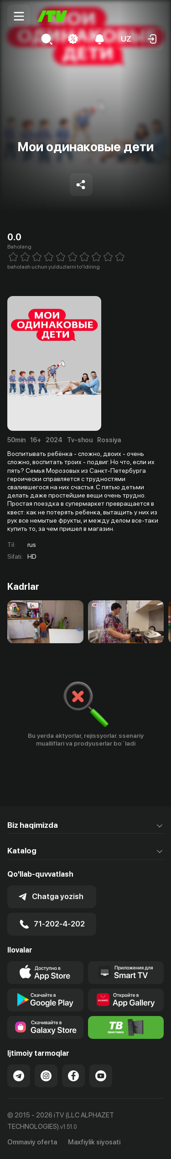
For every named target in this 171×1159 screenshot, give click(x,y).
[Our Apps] (126, 972)
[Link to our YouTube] (100, 1075)
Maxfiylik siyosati (94, 1142)
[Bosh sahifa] (52, 16)
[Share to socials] (81, 184)
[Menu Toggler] (18, 16)
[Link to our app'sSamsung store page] (45, 1027)
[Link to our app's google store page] (45, 1000)
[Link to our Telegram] (18, 1075)
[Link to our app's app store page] (45, 972)
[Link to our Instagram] (46, 1075)
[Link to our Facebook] (73, 1075)
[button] (125, 38)
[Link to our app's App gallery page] (126, 1000)
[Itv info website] (126, 1027)
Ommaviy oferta (32, 1142)
